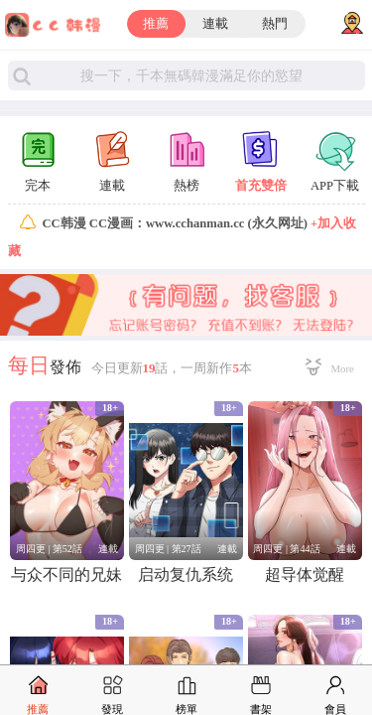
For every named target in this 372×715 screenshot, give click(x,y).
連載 (215, 24)
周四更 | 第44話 (286, 548)
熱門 (275, 24)
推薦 (156, 24)
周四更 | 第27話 (168, 548)
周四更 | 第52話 (49, 548)
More (342, 368)
